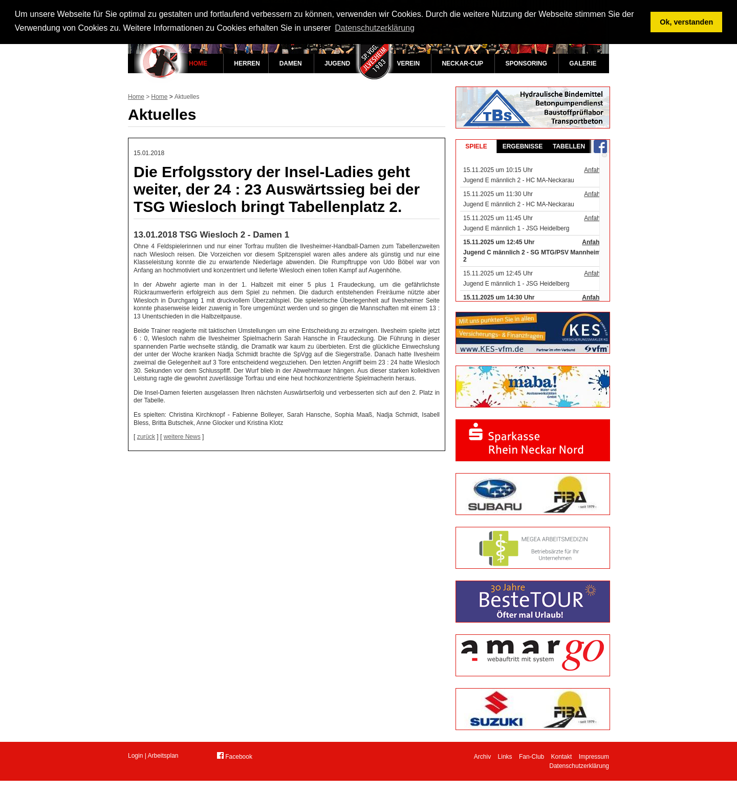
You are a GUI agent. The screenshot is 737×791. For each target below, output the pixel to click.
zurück (146, 436)
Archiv (482, 756)
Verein (408, 63)
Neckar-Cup (462, 63)
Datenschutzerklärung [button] (375, 28)
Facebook (234, 756)
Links (505, 756)
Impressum (594, 756)
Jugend (337, 63)
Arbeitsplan (163, 755)
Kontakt (561, 756)
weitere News (182, 436)
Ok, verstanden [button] (686, 22)
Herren (247, 63)
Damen (290, 63)
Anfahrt (594, 170)
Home (198, 63)
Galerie (582, 63)
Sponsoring (526, 63)
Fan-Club (531, 756)
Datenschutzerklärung (579, 765)
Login (135, 755)
